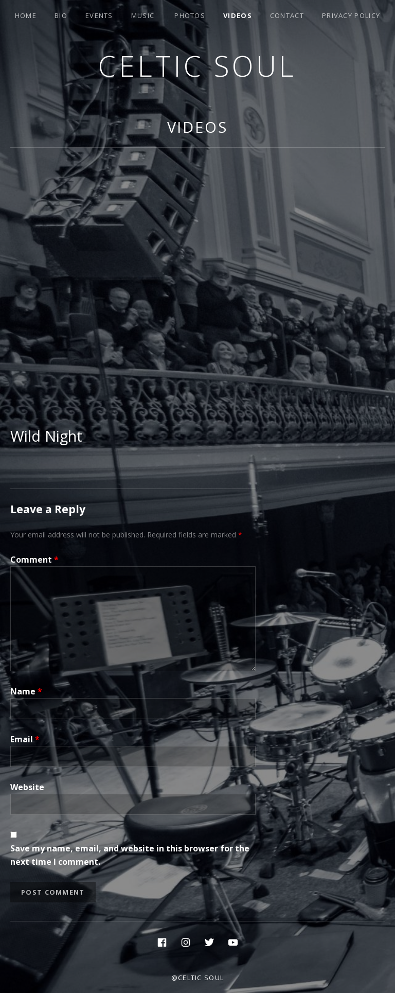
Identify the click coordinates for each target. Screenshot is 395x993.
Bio (61, 15)
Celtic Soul (197, 65)
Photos (189, 15)
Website (27, 787)
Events (99, 15)
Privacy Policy (351, 15)
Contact (287, 15)
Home (26, 15)
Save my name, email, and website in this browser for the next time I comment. (129, 855)
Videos (237, 15)
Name (26, 691)
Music (143, 15)
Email (25, 739)
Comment (34, 559)
